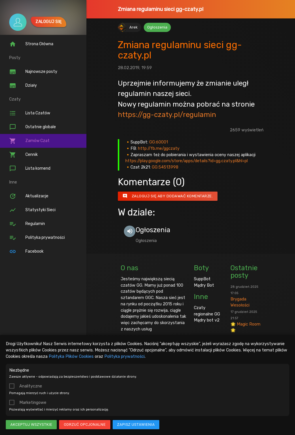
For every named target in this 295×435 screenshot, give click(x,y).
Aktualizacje (28, 196)
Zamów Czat (29, 141)
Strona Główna (31, 44)
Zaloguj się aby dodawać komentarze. (167, 196)
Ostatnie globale (32, 127)
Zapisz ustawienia (136, 424)
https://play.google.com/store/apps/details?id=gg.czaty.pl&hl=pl (186, 160)
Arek (133, 27)
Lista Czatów (29, 113)
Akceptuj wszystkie (31, 424)
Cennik (23, 155)
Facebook (26, 251)
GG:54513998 (165, 167)
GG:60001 (158, 142)
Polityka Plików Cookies (71, 356)
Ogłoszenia (157, 27)
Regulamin (27, 224)
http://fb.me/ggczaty (158, 148)
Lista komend (29, 168)
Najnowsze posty (33, 72)
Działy (23, 85)
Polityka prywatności (124, 356)
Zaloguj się (48, 21)
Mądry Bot (204, 285)
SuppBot (202, 278)
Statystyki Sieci (32, 210)
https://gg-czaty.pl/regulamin (167, 114)
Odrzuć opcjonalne (84, 424)
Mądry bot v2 (207, 320)
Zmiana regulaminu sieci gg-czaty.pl (160, 9)
